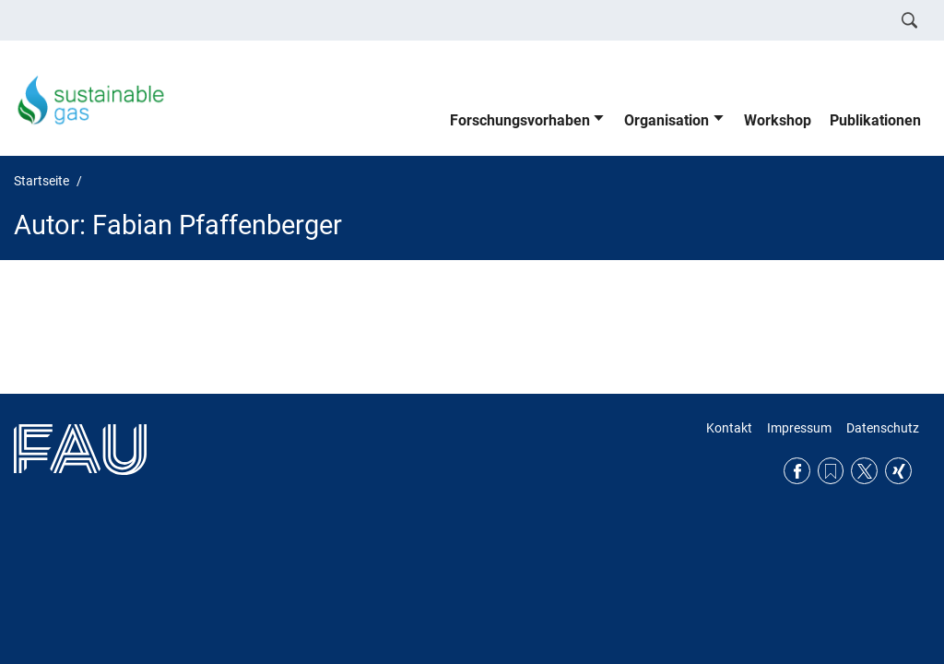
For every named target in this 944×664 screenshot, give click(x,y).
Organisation (666, 120)
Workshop (777, 120)
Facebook (797, 470)
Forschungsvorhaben (520, 120)
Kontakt (729, 428)
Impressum (799, 428)
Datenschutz (882, 428)
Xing (898, 470)
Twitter (864, 470)
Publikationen (875, 120)
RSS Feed (831, 470)
